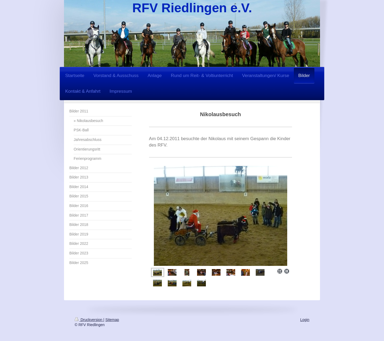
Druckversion (89, 320)
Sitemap (112, 320)
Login (304, 320)
